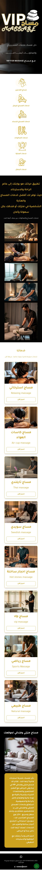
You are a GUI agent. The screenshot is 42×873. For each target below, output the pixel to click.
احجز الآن (21, 400)
